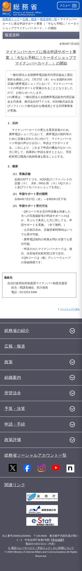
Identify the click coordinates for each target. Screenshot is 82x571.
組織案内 (12, 377)
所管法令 (12, 393)
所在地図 (57, 540)
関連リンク (14, 485)
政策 (8, 362)
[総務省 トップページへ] (22, 8)
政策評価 (12, 439)
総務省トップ (10, 19)
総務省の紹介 (16, 330)
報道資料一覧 (48, 19)
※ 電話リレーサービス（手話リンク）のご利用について (41, 548)
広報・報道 (30, 19)
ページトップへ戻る (70, 309)
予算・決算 (14, 408)
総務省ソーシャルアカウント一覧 (35, 455)
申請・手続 (14, 424)
